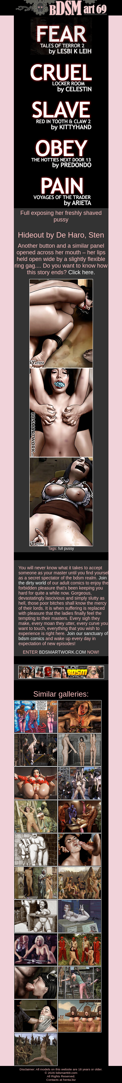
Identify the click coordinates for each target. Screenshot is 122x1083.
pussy (69, 548)
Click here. (81, 272)
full (60, 548)
